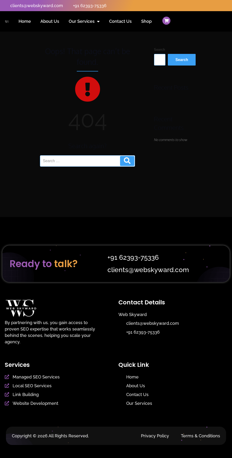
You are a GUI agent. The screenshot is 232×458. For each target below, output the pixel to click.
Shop (146, 21)
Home (25, 21)
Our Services (84, 21)
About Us (49, 21)
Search (159, 50)
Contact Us (120, 21)
